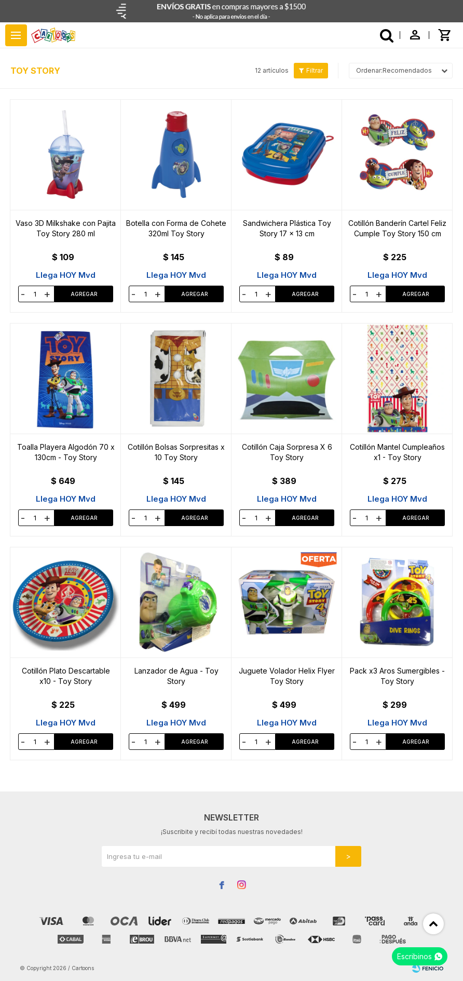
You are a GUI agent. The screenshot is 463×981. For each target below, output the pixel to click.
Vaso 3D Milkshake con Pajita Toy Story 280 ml (66, 228)
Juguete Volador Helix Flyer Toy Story (287, 676)
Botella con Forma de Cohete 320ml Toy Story (176, 228)
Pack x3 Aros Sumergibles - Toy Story (397, 676)
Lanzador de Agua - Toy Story (176, 676)
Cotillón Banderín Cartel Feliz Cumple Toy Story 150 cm (397, 228)
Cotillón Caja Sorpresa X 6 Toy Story (287, 452)
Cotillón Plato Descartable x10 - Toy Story (66, 676)
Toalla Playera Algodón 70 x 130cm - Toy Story (66, 452)
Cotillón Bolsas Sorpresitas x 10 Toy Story (176, 452)
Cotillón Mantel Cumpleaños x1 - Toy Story (397, 452)
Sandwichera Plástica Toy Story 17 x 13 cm (287, 228)
